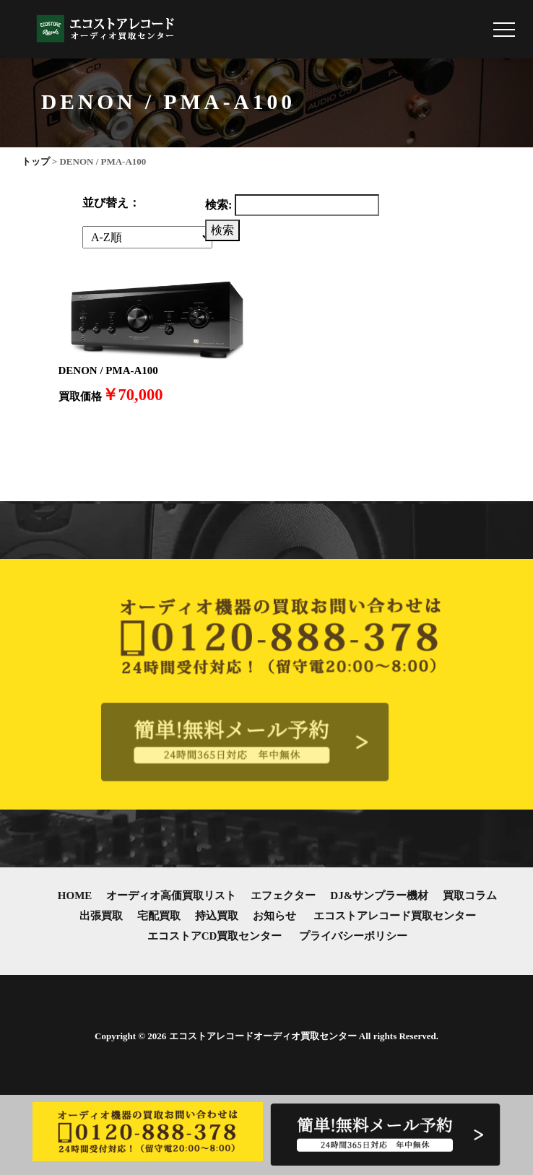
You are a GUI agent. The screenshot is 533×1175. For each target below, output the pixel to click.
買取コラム (470, 895)
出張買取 (101, 916)
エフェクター (283, 895)
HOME (75, 895)
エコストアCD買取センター (214, 936)
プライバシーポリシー (353, 936)
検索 (222, 230)
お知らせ (274, 916)
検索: (218, 205)
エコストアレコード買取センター (394, 916)
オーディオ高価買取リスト (171, 895)
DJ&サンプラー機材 (379, 895)
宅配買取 (159, 916)
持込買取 (216, 916)
